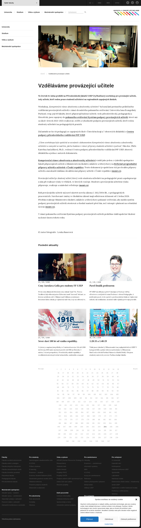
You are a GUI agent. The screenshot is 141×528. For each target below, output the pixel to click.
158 (93, 412)
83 (67, 391)
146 (88, 409)
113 (96, 398)
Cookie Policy (109, 524)
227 (111, 434)
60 (83, 384)
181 (99, 420)
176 (71, 420)
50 (98, 380)
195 (116, 423)
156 (82, 412)
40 (113, 377)
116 (112, 398)
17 (63, 373)
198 (70, 427)
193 (104, 423)
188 (76, 423)
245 (96, 441)
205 (111, 427)
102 (100, 394)
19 (72, 373)
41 (118, 377)
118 (57, 402)
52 (108, 380)
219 (65, 434)
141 (60, 409)
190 (88, 423)
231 (70, 438)
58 (72, 384)
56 (63, 384)
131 (66, 405)
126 (101, 402)
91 (107, 391)
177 (77, 420)
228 (116, 434)
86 (82, 391)
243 (84, 441)
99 (84, 394)
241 (73, 441)
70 (68, 387)
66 (113, 384)
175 (66, 420)
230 (65, 438)
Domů (43, 74)
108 (69, 398)
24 (97, 373)
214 (99, 430)
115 (107, 398)
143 (71, 409)
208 (65, 430)
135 (88, 405)
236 (99, 438)
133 (76, 405)
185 (60, 423)
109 (75, 398)
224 (93, 434)
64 (103, 384)
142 (65, 409)
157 (88, 412)
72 (78, 387)
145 (82, 409)
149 (105, 409)
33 (78, 377)
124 (90, 402)
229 (59, 438)
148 (99, 409)
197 (64, 427)
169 (94, 416)
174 (60, 420)
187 (71, 423)
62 (92, 384)
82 (63, 391)
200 (81, 427)
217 (116, 430)
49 (93, 380)
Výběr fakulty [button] (20, 3)
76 (98, 387)
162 (116, 412)
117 (118, 398)
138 (104, 405)
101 (95, 394)
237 (105, 438)
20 (78, 373)
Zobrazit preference (128, 519)
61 (87, 384)
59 (77, 384)
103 (106, 394)
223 (87, 434)
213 (94, 430)
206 (117, 427)
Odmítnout (109, 519)
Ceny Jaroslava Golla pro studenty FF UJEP (60, 285)
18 (68, 373)
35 (88, 377)
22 (87, 373)
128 (112, 402)
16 (58, 373)
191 (93, 423)
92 (112, 391)
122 (79, 402)
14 (113, 369)
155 (76, 412)
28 (117, 373)
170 (99, 416)
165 (71, 416)
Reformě (118, 164)
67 (118, 384)
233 (82, 438)
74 (88, 387)
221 (76, 434)
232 (76, 438)
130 (60, 405)
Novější (41, 369)
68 (58, 387)
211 (83, 430)
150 (110, 409)
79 (113, 387)
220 (70, 434)
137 (99, 405)
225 (99, 434)
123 (85, 402)
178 (82, 420)
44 (68, 380)
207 (59, 430)
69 (63, 387)
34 (83, 377)
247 (108, 441)
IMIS (108, 3)
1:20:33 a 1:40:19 (98, 341)
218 (59, 434)
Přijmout (89, 519)
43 (63, 380)
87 (87, 391)
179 (88, 420)
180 (93, 420)
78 (108, 387)
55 (57, 384)
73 (83, 387)
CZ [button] (91, 3)
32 (73, 377)
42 (58, 380)
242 (79, 441)
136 (93, 405)
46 (78, 380)
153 (65, 412)
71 (73, 387)
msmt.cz (116, 171)
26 (107, 373)
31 (68, 377)
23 (92, 373)
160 (104, 412)
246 (102, 441)
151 (116, 409)
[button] (136, 499)
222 (82, 434)
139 (110, 405)
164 (65, 416)
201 (87, 427)
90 (103, 391)
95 (63, 394)
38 (102, 377)
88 (92, 391)
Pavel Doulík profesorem (101, 285)
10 (94, 369)
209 (71, 430)
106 (58, 398)
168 (88, 416)
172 (110, 416)
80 (118, 387)
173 (116, 416)
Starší (135, 369)
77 (103, 387)
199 (76, 427)
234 (87, 438)
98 (78, 394)
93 (118, 391)
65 (108, 384)
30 (63, 377)
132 (71, 405)
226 (105, 434)
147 (93, 409)
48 (88, 380)
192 (99, 423)
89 (97, 391)
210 (77, 430)
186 (65, 423)
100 (89, 394)
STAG (117, 3)
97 (73, 394)
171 (105, 416)
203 (99, 427)
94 (58, 394)
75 (93, 387)
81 (58, 391)
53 (113, 380)
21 (82, 373)
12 (104, 369)
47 (83, 380)
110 (81, 398)
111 (86, 398)
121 (74, 402)
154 (71, 412)
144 (76, 409)
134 (82, 405)
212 (88, 430)
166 (77, 416)
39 (108, 377)
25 (102, 373)
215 (105, 430)
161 (110, 412)
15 (118, 369)
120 (68, 402)
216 (110, 430)
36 (93, 377)
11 (99, 369)
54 (118, 380)
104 (111, 394)
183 (110, 420)
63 (98, 384)
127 (107, 402)
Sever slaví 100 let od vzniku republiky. (57, 341)
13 (108, 369)
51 (103, 380)
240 (67, 441)
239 (116, 438)
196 (59, 427)
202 (93, 427)
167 (82, 416)
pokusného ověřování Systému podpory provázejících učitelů (97, 117)
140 (115, 405)
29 (58, 377)
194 (110, 423)
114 (102, 398)
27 (112, 373)
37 (98, 377)
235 (93, 438)
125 (96, 402)
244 (90, 441)
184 (115, 420)
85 (77, 391)
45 (73, 380)
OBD (99, 3)
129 (118, 402)
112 (91, 398)
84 (72, 391)
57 (67, 384)
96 (68, 394)
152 (60, 412)
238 (111, 438)
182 (104, 420)
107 (64, 398)
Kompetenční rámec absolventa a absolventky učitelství (67, 160)
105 (117, 394)
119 (63, 402)
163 (60, 416)
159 (99, 412)
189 (82, 423)
